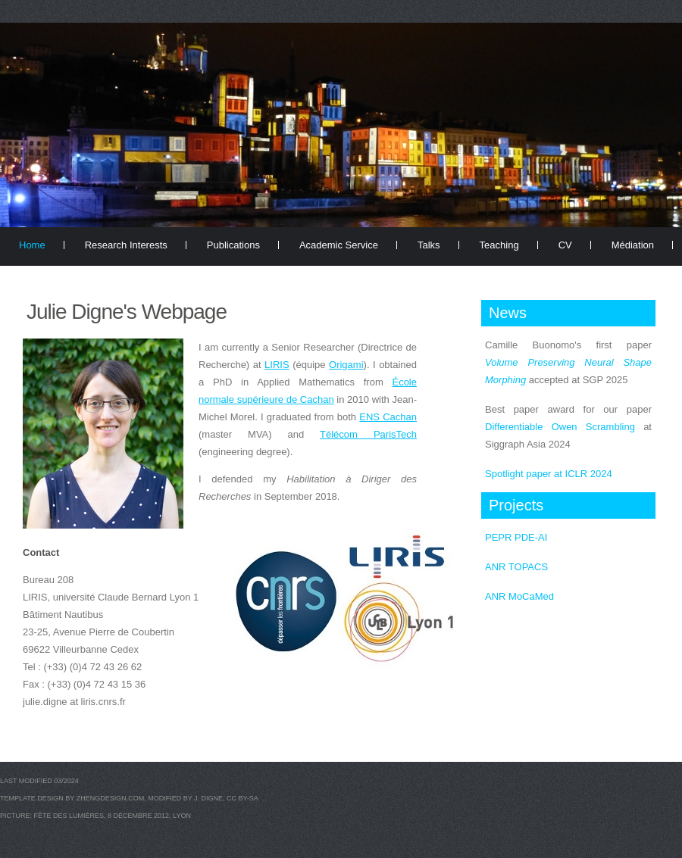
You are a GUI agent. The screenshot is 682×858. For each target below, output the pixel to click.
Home (32, 245)
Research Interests (126, 245)
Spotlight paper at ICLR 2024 (548, 473)
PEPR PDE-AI (516, 537)
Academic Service (338, 245)
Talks (429, 245)
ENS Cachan (388, 417)
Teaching (499, 245)
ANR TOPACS (516, 567)
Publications (233, 245)
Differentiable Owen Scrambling (560, 426)
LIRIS (276, 364)
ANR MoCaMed (519, 596)
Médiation (633, 245)
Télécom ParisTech (368, 434)
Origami (346, 364)
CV (565, 245)
